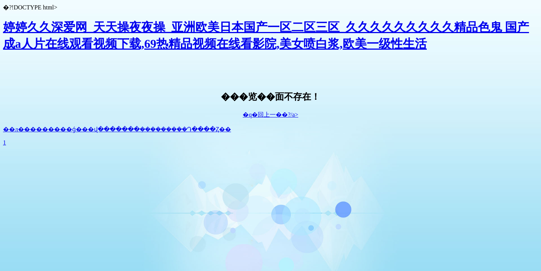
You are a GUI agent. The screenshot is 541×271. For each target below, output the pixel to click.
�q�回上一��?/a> (270, 114)
